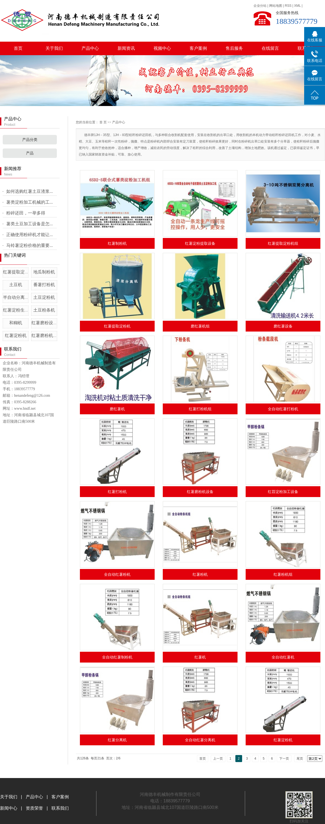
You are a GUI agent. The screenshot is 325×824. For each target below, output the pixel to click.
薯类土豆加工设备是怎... (29, 223)
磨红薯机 (117, 409)
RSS (288, 6)
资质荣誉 (33, 808)
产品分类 (29, 140)
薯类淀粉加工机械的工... (29, 202)
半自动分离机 (16, 297)
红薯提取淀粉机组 (20, 272)
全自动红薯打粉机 (283, 409)
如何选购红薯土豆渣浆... (29, 191)
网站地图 (275, 6)
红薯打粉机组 (200, 409)
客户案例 (198, 48)
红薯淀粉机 (16, 335)
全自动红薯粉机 (117, 574)
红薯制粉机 (117, 243)
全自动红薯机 (283, 657)
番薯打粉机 (44, 284)
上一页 (218, 758)
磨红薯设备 (283, 326)
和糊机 (15, 322)
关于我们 (54, 48)
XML (297, 6)
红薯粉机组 (283, 574)
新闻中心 (9, 808)
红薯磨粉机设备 (46, 335)
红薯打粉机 (117, 491)
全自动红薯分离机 (200, 740)
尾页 (300, 758)
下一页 (284, 758)
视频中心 (162, 48)
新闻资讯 (126, 48)
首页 (18, 48)
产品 (30, 153)
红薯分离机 (117, 740)
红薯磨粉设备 (44, 322)
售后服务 (234, 48)
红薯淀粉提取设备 (200, 243)
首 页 (103, 122)
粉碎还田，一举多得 (25, 213)
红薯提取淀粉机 (117, 326)
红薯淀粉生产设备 (20, 310)
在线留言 (270, 48)
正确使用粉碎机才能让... (29, 234)
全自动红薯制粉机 (117, 657)
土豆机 (15, 284)
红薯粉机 (200, 574)
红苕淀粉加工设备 (283, 491)
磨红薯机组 (200, 326)
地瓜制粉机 (44, 272)
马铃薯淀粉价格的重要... (29, 245)
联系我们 (60, 808)
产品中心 (90, 48)
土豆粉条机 (44, 310)
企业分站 (259, 6)
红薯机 (200, 657)
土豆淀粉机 (44, 297)
